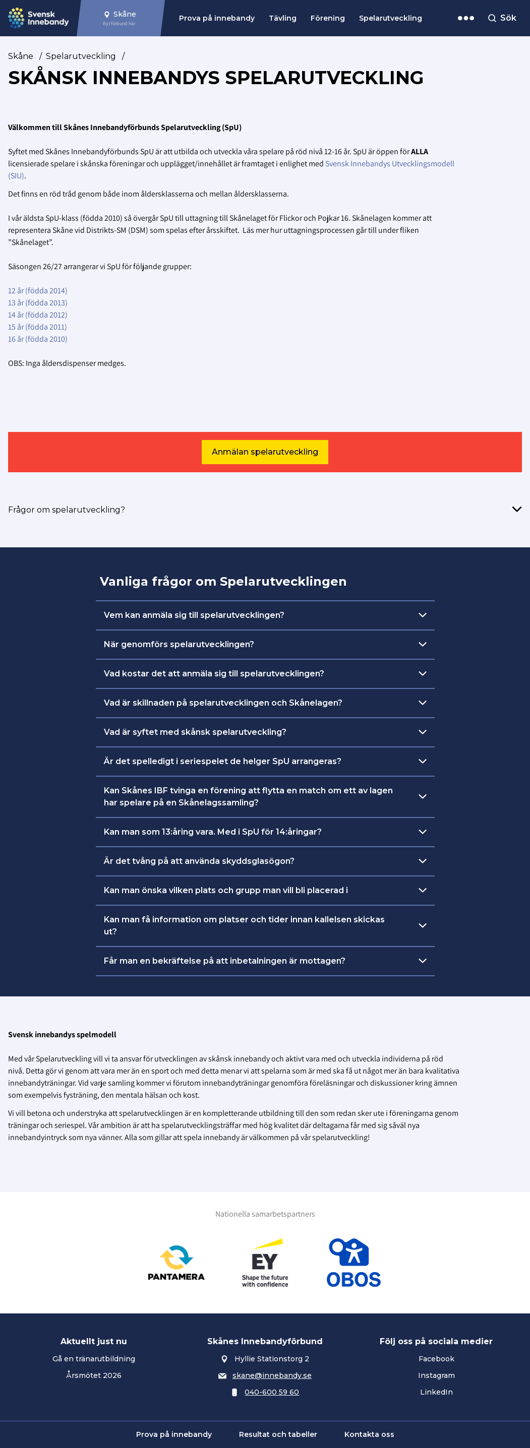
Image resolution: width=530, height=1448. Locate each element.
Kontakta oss (369, 1434)
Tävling (283, 18)
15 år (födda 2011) (37, 327)
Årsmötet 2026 (94, 1375)
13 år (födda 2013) (38, 302)
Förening (328, 18)
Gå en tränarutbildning (93, 1358)
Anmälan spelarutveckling (265, 452)
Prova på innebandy (217, 18)
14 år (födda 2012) (38, 314)
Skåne (20, 56)
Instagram (436, 1375)
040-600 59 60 (272, 1392)
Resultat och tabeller (278, 1434)
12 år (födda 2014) (38, 290)
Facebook (436, 1358)
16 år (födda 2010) (38, 339)
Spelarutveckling (390, 18)
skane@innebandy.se (272, 1375)
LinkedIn (436, 1392)
